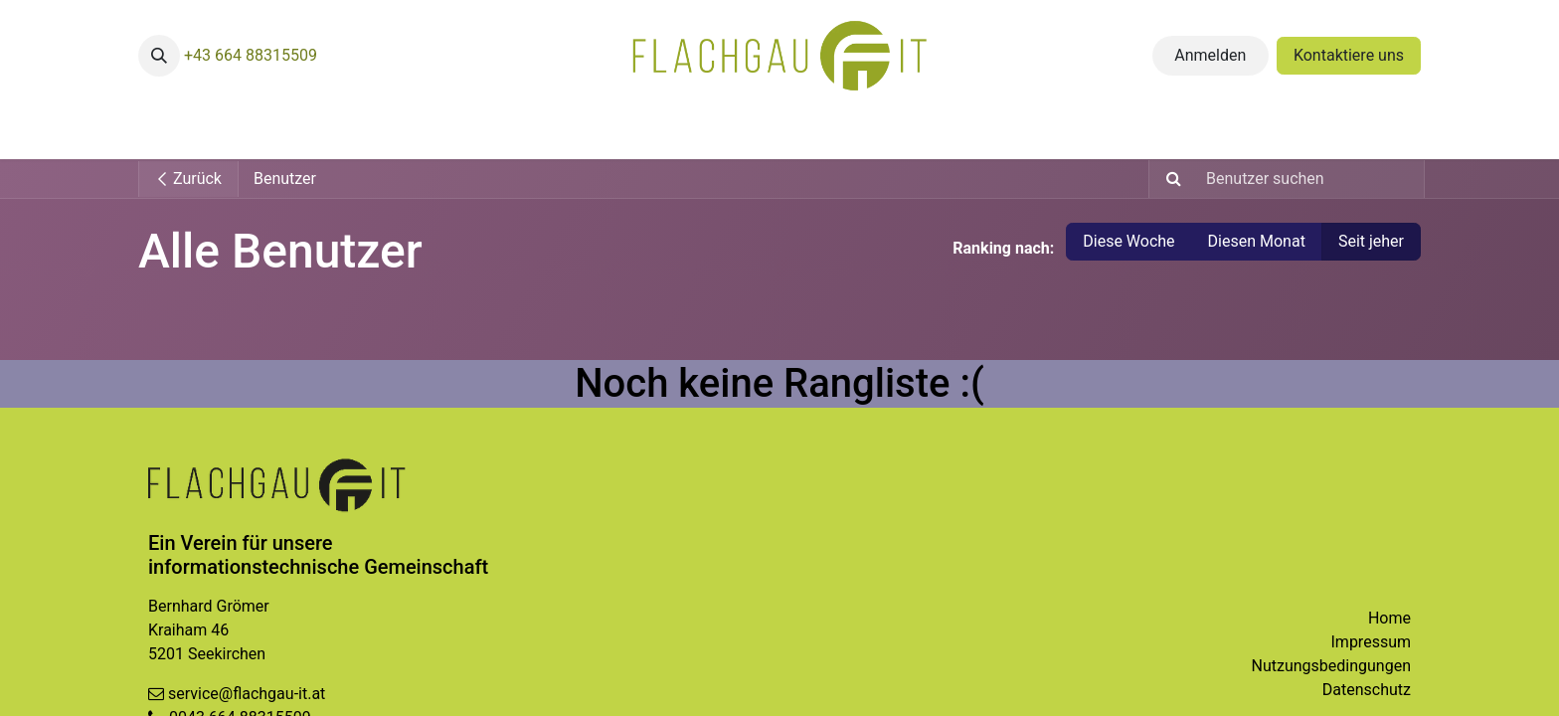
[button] (159, 56)
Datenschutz (1366, 689)
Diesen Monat (1256, 241)
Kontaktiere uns (1349, 55)
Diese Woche (1128, 241)
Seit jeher (1371, 241)
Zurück (188, 178)
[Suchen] (1167, 179)
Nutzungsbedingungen (1331, 665)
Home (1389, 618)
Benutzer (285, 178)
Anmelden (1210, 55)
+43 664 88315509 (250, 55)
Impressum (1371, 641)
